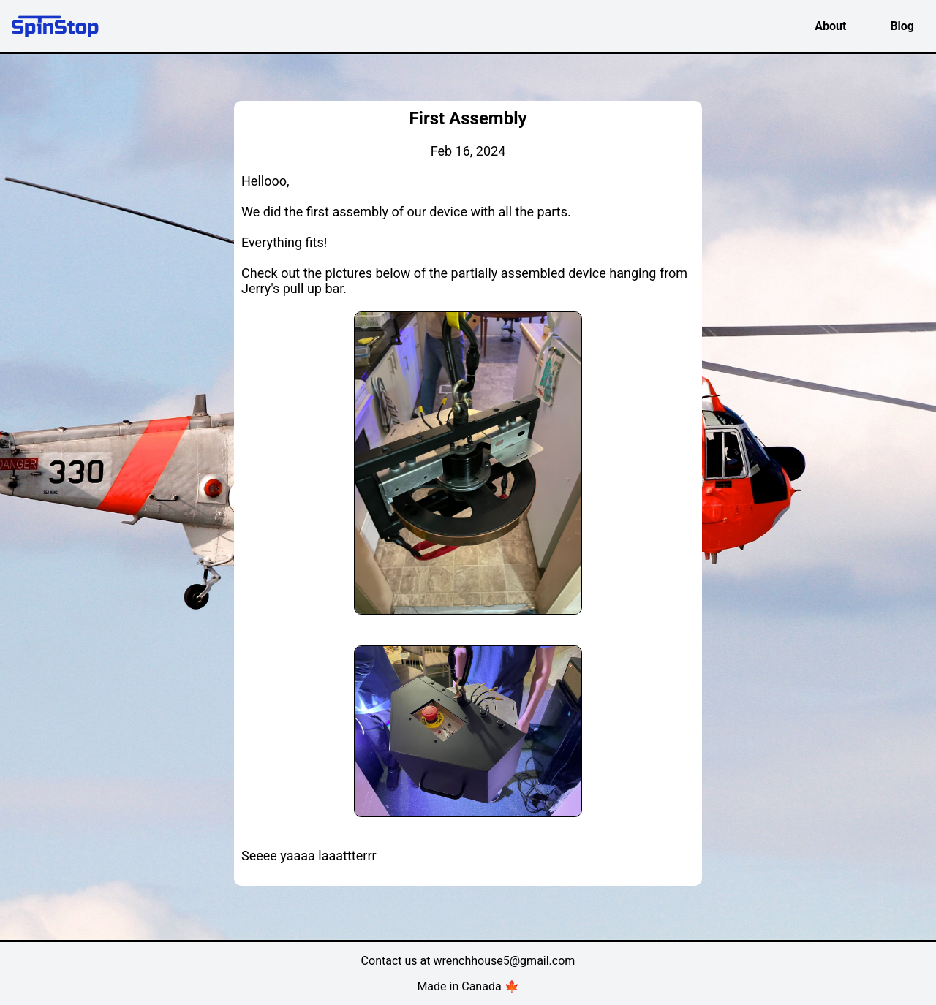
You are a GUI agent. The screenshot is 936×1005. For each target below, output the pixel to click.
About (830, 26)
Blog (902, 26)
